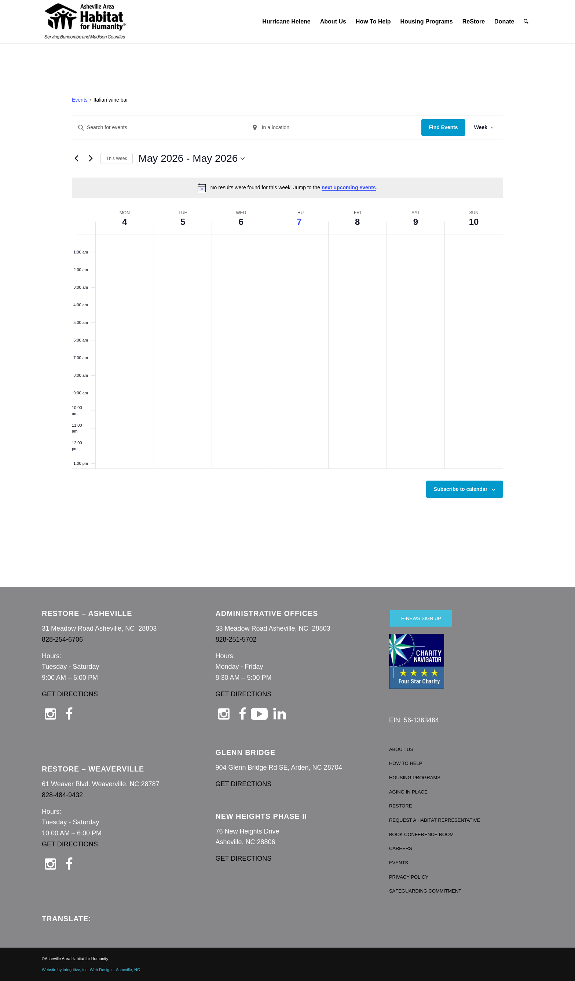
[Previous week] (76, 158)
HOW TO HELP (405, 763)
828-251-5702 (235, 639)
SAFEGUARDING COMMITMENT (425, 891)
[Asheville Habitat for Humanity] (85, 21)
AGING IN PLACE (408, 792)
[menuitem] (286, 21)
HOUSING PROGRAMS (414, 777)
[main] (287, 314)
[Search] (526, 21)
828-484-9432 (62, 795)
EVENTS (398, 862)
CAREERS (400, 848)
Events (80, 100)
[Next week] (90, 158)
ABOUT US (401, 749)
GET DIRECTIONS (70, 694)
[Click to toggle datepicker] (191, 158)
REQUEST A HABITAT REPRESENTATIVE (434, 820)
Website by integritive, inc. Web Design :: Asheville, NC (91, 969)
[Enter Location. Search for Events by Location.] (334, 127)
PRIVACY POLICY (408, 877)
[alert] (287, 188)
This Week (116, 158)
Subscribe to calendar (460, 489)
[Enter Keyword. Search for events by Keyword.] (159, 127)
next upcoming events (349, 187)
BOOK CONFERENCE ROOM (421, 834)
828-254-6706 (62, 639)
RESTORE (400, 806)
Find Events (443, 127)
